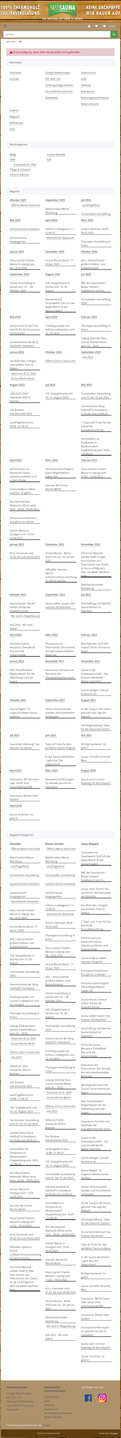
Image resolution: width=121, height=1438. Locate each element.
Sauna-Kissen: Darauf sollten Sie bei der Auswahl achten (22, 607)
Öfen (12, 159)
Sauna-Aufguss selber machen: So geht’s (22, 491)
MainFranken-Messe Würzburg (57, 210)
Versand (46, 1425)
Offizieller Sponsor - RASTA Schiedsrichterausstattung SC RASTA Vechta (61, 575)
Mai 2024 (15, 317)
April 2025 (51, 220)
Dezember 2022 (54, 544)
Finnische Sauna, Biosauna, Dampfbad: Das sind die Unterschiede (22, 649)
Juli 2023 (50, 385)
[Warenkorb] (109, 26)
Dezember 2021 (54, 661)
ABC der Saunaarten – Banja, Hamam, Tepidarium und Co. (94, 286)
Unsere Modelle (56, 154)
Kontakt (14, 79)
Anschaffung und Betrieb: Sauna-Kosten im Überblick (96, 607)
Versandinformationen (58, 91)
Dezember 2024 (54, 251)
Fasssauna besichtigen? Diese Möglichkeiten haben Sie (59, 472)
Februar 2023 (89, 460)
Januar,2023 (17, 544)
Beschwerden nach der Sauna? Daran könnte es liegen (95, 647)
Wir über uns (53, 79)
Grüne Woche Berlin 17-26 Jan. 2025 (59, 262)
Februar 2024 (89, 317)
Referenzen (16, 123)
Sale (49, 159)
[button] (89, 26)
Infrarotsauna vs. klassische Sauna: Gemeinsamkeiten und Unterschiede (23, 474)
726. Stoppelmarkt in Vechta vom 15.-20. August (57, 286)
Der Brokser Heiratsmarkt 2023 (21, 411)
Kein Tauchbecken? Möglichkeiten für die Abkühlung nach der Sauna (22, 675)
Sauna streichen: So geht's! (21, 816)
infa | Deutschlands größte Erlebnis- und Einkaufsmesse (93, 264)
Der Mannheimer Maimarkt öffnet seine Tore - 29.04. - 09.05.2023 (24, 505)
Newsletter (51, 97)
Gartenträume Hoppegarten (18, 239)
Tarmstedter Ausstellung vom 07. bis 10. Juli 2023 (95, 395)
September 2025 (55, 200)
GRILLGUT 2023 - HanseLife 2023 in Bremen (20, 397)
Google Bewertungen (57, 72)
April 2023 (16, 460)
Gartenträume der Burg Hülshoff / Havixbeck (24, 344)
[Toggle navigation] (4, 25)
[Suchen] (57, 34)
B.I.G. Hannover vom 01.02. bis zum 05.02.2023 (25, 555)
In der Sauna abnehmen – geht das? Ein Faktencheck (59, 760)
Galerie (14, 110)
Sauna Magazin (90, 843)
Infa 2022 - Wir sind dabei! (21, 626)
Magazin (15, 116)
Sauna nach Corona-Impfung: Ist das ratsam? (95, 781)
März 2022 (51, 635)
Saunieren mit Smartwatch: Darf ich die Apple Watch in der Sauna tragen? (60, 305)
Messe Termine (54, 843)
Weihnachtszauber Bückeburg (92, 586)
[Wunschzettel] (96, 26)
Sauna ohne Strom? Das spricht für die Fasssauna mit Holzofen (25, 329)
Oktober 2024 (89, 251)
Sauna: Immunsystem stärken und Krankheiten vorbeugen (60, 712)
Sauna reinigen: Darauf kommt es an (94, 692)
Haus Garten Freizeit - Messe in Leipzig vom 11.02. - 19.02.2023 (94, 472)
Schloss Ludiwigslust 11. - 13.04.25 (60, 230)
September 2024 (19, 274)
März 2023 (51, 460)
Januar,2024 (17, 352)
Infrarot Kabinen (19, 174)
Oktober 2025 (18, 200)
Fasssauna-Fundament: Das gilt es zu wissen (23, 519)
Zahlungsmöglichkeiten (59, 85)
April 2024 (51, 317)
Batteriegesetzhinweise (95, 97)
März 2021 (51, 770)
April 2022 (16, 635)
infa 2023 (87, 357)
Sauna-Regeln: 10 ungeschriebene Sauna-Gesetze (24, 712)
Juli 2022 (86, 594)
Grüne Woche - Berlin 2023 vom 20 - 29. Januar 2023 (59, 556)
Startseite (15, 72)
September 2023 (91, 352)
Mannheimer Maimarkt (60, 238)
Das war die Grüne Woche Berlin (56, 487)
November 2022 (90, 544)
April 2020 (16, 805)
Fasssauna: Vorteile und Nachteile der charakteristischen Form (59, 673)
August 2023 (17, 385)
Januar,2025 (17, 251)
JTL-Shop (114, 1433)
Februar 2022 (89, 635)
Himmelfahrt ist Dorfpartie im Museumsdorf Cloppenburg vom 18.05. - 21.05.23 (95, 446)
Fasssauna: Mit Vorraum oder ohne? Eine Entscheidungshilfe (24, 783)
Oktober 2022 (18, 594)
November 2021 (90, 661)
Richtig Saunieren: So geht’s (93, 746)
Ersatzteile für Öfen (25, 164)
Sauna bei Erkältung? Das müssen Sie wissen (25, 746)
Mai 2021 (86, 735)
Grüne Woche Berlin (23, 378)
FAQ (12, 129)
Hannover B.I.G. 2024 (23, 373)
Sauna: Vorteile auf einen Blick (96, 758)
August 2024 (52, 274)
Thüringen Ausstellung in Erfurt (96, 243)
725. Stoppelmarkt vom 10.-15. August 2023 (59, 395)
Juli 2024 (86, 274)
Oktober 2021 (18, 700)
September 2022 (55, 594)
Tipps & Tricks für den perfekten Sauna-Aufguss (60, 746)
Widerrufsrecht (90, 104)
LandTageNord (91, 205)
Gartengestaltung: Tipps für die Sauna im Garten (95, 727)
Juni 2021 (50, 735)
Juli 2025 (86, 200)
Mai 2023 (86, 385)
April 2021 (16, 770)
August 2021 (88, 700)
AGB (83, 79)
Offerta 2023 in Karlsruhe (60, 361)
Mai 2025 (15, 220)
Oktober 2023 (53, 352)
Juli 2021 (15, 735)
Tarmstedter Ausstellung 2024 (95, 301)
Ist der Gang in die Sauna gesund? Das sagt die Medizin (96, 712)
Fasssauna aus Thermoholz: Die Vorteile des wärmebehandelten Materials (60, 649)
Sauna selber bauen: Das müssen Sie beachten (60, 605)
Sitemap (86, 85)
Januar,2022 (17, 661)
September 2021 (55, 700)
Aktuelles (15, 843)
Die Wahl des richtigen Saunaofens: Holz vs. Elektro (23, 364)
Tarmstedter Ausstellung (95, 214)
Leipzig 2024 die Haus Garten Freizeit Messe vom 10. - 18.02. (94, 342)
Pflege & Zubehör (20, 169)
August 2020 (88, 770)
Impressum (88, 91)
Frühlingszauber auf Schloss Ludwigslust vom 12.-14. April (60, 329)
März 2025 (87, 220)
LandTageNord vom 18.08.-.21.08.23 (21, 424)
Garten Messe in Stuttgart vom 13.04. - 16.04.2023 (22, 534)
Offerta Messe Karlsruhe (25, 205)
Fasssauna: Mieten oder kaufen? (24, 797)
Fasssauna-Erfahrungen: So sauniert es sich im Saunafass (59, 783)
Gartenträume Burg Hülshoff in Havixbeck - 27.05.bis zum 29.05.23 (94, 409)
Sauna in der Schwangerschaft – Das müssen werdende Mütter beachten (94, 675)
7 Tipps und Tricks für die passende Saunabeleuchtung (96, 426)
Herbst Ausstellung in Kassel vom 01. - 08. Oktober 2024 (22, 286)
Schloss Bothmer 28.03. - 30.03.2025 (95, 230)
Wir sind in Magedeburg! (25, 616)
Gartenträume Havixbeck (25, 229)
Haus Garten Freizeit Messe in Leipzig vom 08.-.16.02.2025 (22, 264)
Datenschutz (88, 72)
